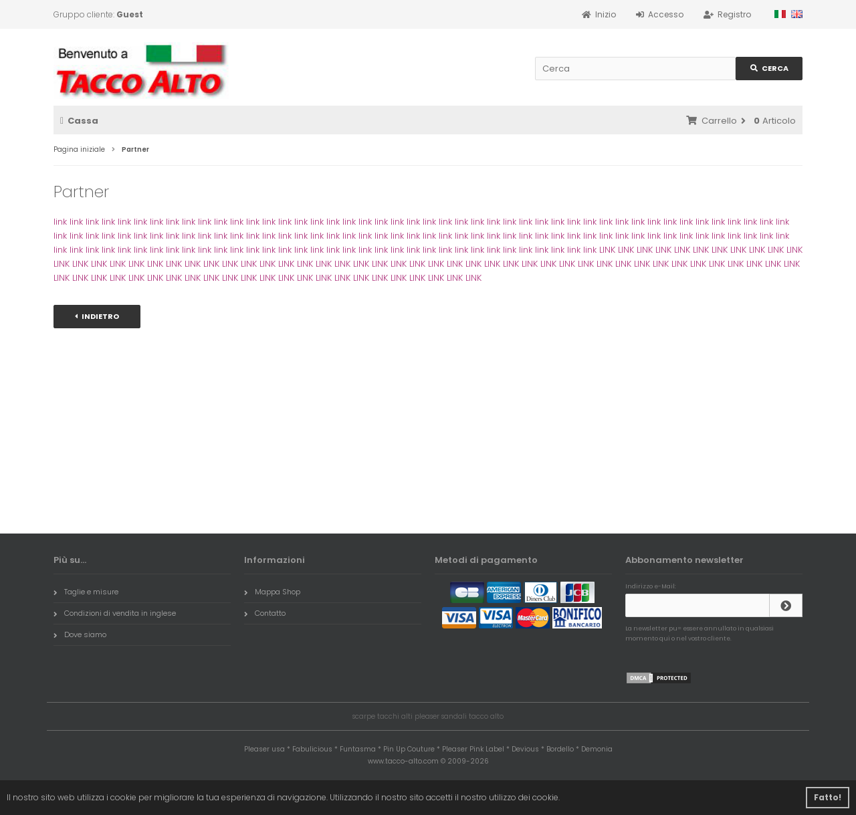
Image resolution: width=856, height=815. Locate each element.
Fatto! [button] (827, 797)
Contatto (265, 613)
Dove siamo (80, 634)
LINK (607, 249)
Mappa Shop (272, 591)
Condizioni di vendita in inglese (115, 613)
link (60, 221)
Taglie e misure (86, 591)
